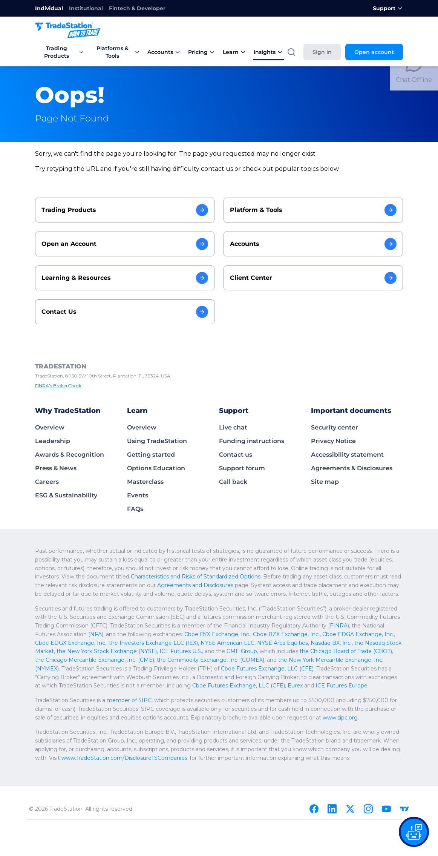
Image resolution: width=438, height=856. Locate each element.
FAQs (135, 509)
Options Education (154, 468)
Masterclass (144, 482)
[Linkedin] (332, 808)
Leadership (51, 441)
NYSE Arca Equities (125, 643)
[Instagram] (368, 808)
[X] (350, 808)
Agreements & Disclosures (349, 468)
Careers (46, 482)
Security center (333, 427)
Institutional (80, 8)
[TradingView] (404, 808)
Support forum (240, 468)
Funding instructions (249, 441)
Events (137, 495)
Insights (269, 52)
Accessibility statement (344, 454)
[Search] (297, 52)
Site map (323, 482)
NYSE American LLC (74, 643)
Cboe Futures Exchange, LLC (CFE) (285, 677)
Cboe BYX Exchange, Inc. (94, 634)
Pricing (206, 52)
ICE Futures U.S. (368, 643)
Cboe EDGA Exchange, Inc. (223, 634)
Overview (48, 427)
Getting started (148, 454)
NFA (334, 626)
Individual (47, 8)
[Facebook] (314, 808)
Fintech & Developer (127, 8)
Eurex (338, 677)
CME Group (58, 651)
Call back (232, 482)
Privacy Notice (331, 441)
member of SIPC (120, 700)
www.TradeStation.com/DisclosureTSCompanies (92, 758)
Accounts (170, 52)
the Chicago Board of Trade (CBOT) (152, 651)
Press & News (55, 468)
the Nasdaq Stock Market (222, 643)
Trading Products (61, 52)
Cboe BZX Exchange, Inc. (157, 634)
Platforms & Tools (120, 52)
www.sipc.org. (232, 718)
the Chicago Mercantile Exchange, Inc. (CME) (251, 651)
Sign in (327, 52)
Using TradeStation (154, 441)
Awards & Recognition (67, 454)
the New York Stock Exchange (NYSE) (300, 643)
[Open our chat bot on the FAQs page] (414, 832)
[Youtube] (386, 808)
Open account (376, 52)
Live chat (232, 427)
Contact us (234, 454)
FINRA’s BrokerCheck (57, 385)
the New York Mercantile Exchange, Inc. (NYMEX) (129, 660)
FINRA (238, 626)
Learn (237, 52)
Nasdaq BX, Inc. (171, 643)
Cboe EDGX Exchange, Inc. (292, 634)
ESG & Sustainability (65, 495)
